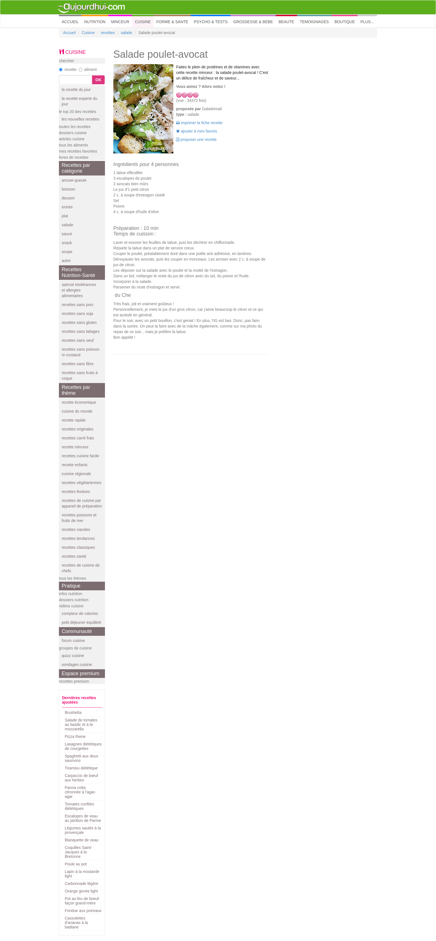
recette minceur (75, 447)
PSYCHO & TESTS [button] (210, 22)
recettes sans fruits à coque (80, 375)
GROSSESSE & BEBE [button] (253, 22)
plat (65, 216)
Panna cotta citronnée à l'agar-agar (80, 792)
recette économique (79, 402)
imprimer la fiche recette (199, 123)
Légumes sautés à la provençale (83, 830)
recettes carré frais (78, 438)
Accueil (69, 32)
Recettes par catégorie (76, 168)
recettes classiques (78, 547)
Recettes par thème (76, 390)
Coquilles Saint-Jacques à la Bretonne (78, 852)
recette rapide (74, 420)
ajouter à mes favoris (196, 131)
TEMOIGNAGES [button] (314, 22)
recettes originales (78, 429)
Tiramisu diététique (81, 768)
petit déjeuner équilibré (81, 622)
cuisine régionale (76, 473)
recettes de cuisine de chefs (81, 568)
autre (66, 260)
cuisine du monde (77, 411)
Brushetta (73, 712)
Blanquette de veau (82, 840)
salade (126, 32)
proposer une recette (196, 139)
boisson (68, 189)
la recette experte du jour (79, 101)
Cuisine (88, 32)
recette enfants (75, 465)
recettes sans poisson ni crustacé (80, 352)
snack (67, 242)
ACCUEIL (72, 21)
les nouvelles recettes (80, 119)
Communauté (77, 631)
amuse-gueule (74, 180)
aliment (88, 69)
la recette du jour (76, 89)
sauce (67, 234)
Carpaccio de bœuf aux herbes (81, 777)
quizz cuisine (73, 655)
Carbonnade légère (81, 883)
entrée (67, 207)
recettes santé (74, 556)
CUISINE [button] (143, 22)
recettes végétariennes (81, 482)
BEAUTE (286, 22)
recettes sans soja (77, 313)
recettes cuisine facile (80, 456)
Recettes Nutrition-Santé (78, 272)
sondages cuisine (77, 664)
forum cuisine (73, 640)
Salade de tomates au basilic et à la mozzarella (81, 724)
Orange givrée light (81, 891)
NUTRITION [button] (95, 22)
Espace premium (80, 673)
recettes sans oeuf (78, 340)
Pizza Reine (75, 736)
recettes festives (76, 491)
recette (67, 69)
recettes (108, 32)
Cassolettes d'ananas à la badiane (76, 922)
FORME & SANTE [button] (172, 22)
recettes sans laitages (80, 331)
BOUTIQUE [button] (344, 22)
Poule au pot (76, 864)
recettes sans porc (78, 304)
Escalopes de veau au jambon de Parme (83, 818)
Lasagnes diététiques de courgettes (83, 746)
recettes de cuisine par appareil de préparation (82, 503)
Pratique (71, 586)
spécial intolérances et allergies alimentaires (79, 290)
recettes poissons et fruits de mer (79, 518)
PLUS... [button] (367, 22)
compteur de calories (80, 613)
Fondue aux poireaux (83, 910)
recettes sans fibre (78, 364)
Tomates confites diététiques (79, 806)
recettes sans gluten (79, 322)
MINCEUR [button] (120, 22)
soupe (67, 251)
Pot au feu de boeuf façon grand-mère (82, 900)
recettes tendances (78, 538)
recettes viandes (76, 529)
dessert (68, 198)
